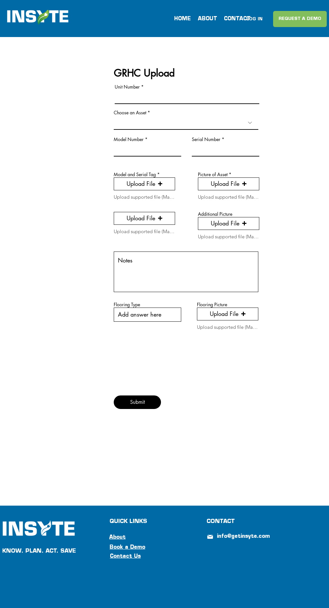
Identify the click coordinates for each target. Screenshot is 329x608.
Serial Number (206, 139)
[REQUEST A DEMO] (300, 19)
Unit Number (127, 87)
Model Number (129, 139)
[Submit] (137, 402)
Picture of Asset (212, 174)
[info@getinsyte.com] (247, 536)
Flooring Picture (212, 304)
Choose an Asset (130, 112)
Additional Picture (215, 214)
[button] (144, 183)
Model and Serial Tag (135, 174)
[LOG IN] (254, 19)
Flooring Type (127, 304)
